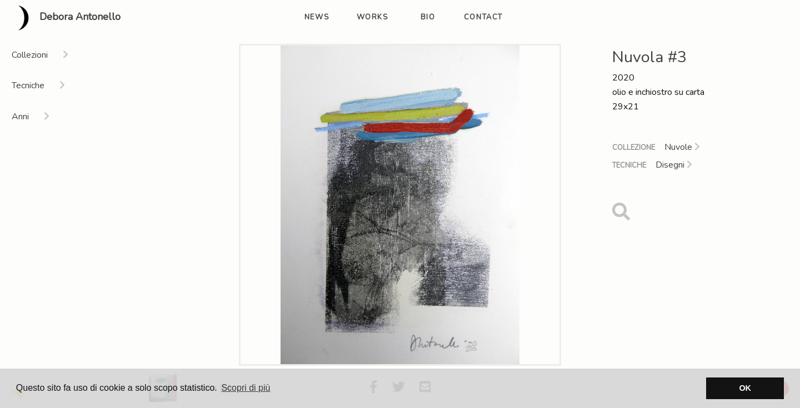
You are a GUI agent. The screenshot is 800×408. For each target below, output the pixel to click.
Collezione (633, 148)
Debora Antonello (65, 18)
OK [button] (745, 388)
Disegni (674, 165)
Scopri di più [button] (245, 387)
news (316, 17)
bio (428, 17)
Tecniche (629, 165)
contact (483, 17)
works (372, 17)
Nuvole (682, 147)
